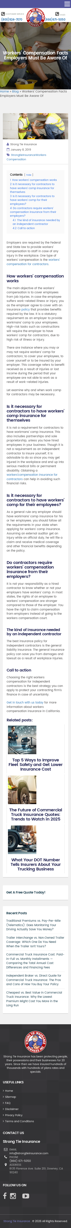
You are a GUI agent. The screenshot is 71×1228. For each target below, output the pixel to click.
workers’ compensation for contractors (33, 262)
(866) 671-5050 (20, 1161)
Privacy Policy (14, 1115)
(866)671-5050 (54, 19)
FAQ (7, 1103)
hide (28, 175)
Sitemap (10, 1097)
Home (4, 91)
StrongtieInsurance (23, 155)
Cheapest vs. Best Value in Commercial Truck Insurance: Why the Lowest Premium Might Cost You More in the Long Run (34, 999)
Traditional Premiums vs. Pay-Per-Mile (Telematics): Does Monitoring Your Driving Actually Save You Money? (33, 925)
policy (25, 309)
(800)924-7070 (11, 19)
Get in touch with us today (25, 702)
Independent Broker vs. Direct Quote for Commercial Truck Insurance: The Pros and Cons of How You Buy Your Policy (33, 980)
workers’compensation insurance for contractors (32, 477)
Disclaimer (12, 1109)
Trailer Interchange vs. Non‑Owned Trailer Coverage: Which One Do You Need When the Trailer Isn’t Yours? (35, 942)
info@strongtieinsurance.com (28, 1153)
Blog (15, 91)
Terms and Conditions (19, 1121)
